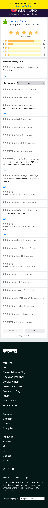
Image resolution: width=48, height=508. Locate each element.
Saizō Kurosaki (22, 248)
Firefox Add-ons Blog (14, 372)
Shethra (19, 306)
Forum (6, 396)
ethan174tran (22, 159)
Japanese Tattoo (18, 21)
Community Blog (11, 391)
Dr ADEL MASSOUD (24, 298)
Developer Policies (12, 386)
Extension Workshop (13, 377)
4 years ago (27, 135)
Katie (18, 322)
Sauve (19, 274)
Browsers (8, 441)
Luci (18, 119)
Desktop (7, 418)
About (6, 367)
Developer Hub (11, 381)
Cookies (16, 477)
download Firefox (23, 6)
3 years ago (27, 105)
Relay (5, 451)
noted (26, 482)
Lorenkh (19, 256)
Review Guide (10, 405)
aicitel (18, 127)
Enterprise (8, 428)
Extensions (14, 14)
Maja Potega (21, 175)
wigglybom (21, 67)
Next (35, 330)
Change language (10, 498)
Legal (26, 477)
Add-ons (7, 362)
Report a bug (10, 400)
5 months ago (30, 89)
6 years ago (33, 210)
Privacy (6, 477)
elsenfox (20, 89)
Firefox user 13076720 (15, 194)
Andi (18, 282)
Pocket (6, 460)
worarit (19, 151)
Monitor (7, 455)
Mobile (6, 423)
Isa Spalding (21, 210)
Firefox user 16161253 (14, 266)
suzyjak (19, 97)
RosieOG (20, 143)
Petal (18, 105)
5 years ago (28, 151)
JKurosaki (20, 240)
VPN (5, 446)
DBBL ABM (20, 202)
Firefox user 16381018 (14, 226)
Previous (13, 330)
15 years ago (32, 67)
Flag (4, 75)
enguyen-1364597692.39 (25, 24)
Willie (18, 135)
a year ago (28, 97)
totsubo (19, 290)
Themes (25, 14)
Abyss (19, 314)
